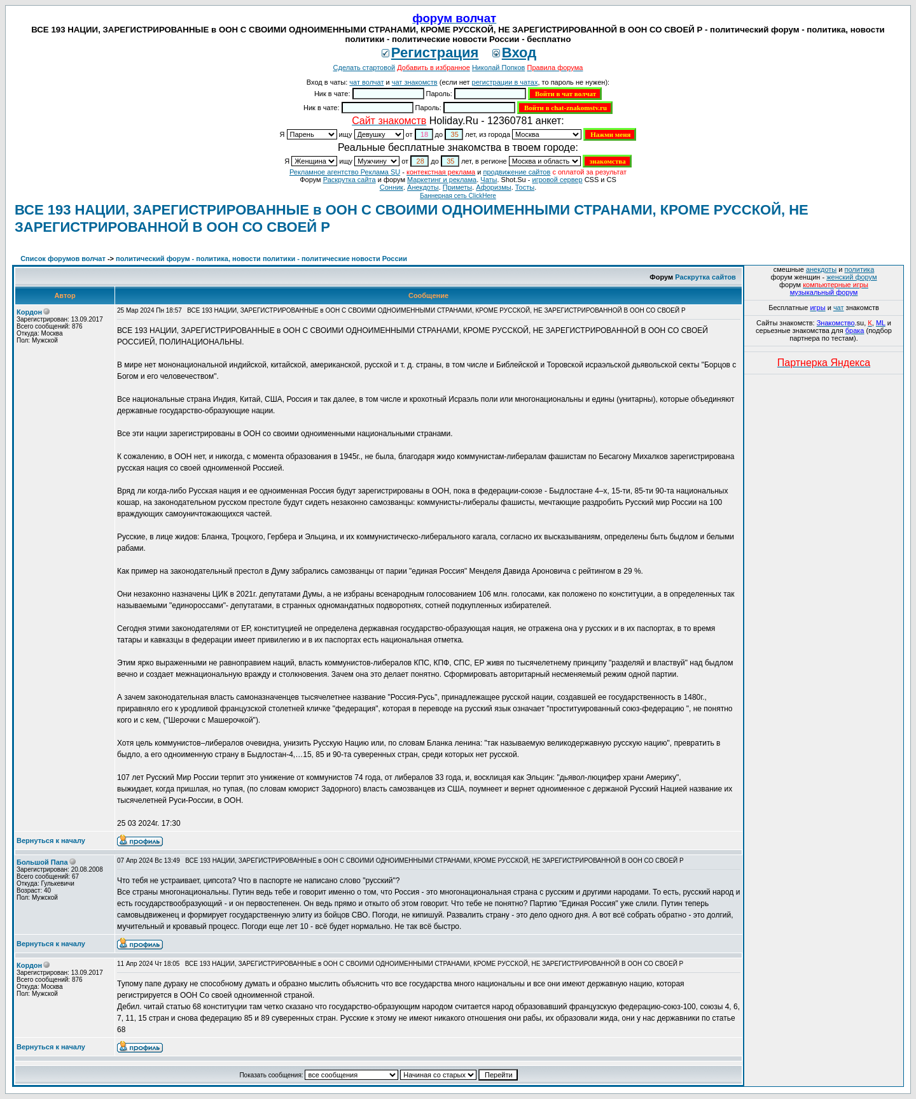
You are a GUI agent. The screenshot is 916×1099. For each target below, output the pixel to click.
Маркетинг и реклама (441, 179)
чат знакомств (415, 82)
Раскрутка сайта (349, 179)
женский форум (851, 277)
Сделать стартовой (364, 67)
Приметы (457, 187)
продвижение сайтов (516, 172)
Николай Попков (498, 67)
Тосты (524, 187)
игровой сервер (557, 179)
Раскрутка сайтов (705, 277)
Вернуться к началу (51, 840)
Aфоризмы (493, 187)
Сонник (391, 187)
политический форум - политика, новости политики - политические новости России (261, 258)
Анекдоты (423, 187)
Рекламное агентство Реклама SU (344, 172)
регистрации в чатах (505, 82)
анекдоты (821, 269)
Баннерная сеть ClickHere (458, 195)
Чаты (488, 179)
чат (838, 307)
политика (860, 269)
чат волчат (366, 82)
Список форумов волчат (63, 258)
